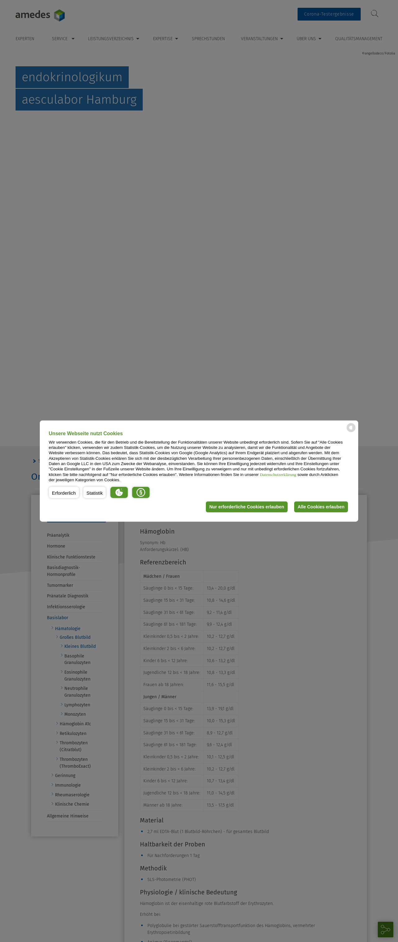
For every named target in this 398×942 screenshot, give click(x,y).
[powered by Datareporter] (351, 431)
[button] (64, 492)
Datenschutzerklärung (278, 474)
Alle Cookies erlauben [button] (321, 506)
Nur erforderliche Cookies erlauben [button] (246, 506)
